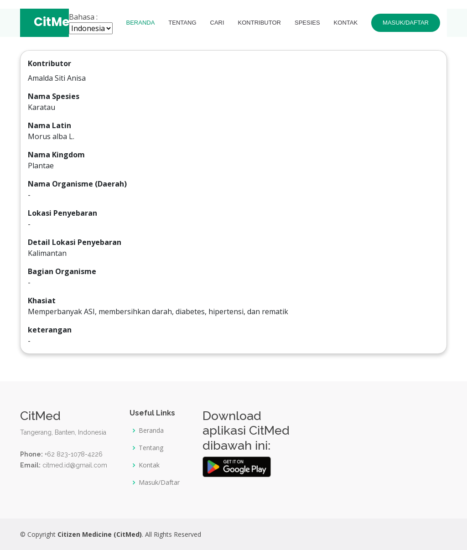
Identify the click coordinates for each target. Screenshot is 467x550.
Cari (217, 23)
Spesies (307, 23)
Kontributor (259, 23)
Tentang (182, 23)
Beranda (140, 23)
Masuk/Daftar (406, 23)
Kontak (346, 23)
